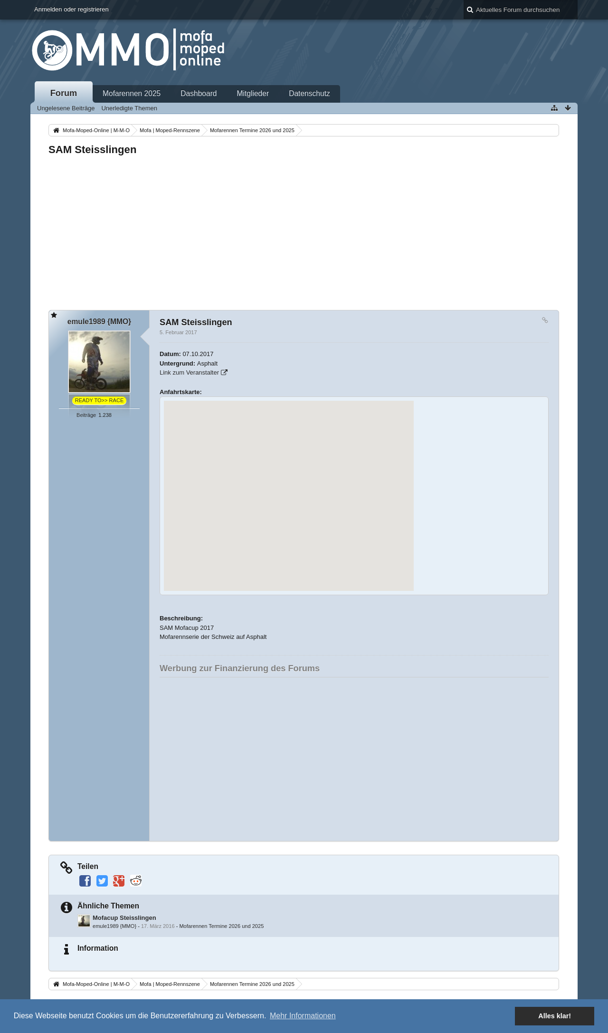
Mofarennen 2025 (132, 93)
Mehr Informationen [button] (303, 1016)
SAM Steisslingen (92, 149)
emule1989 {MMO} (114, 926)
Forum (63, 93)
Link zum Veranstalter (189, 372)
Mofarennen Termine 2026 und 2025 (221, 926)
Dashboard (198, 93)
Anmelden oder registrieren (71, 9)
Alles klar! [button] (554, 1016)
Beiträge (86, 415)
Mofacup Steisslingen (124, 917)
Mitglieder (253, 93)
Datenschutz (309, 93)
